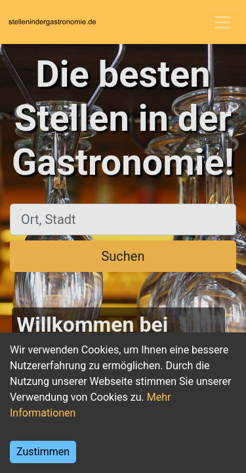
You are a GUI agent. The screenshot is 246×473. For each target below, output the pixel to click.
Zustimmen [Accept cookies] (43, 451)
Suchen (122, 256)
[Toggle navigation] (222, 22)
